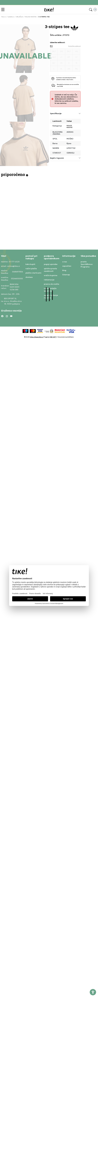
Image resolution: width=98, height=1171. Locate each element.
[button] (3, 9)
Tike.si (3, 17)
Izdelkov (11, 17)
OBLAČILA (19, 17)
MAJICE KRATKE (30, 17)
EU (51, 46)
